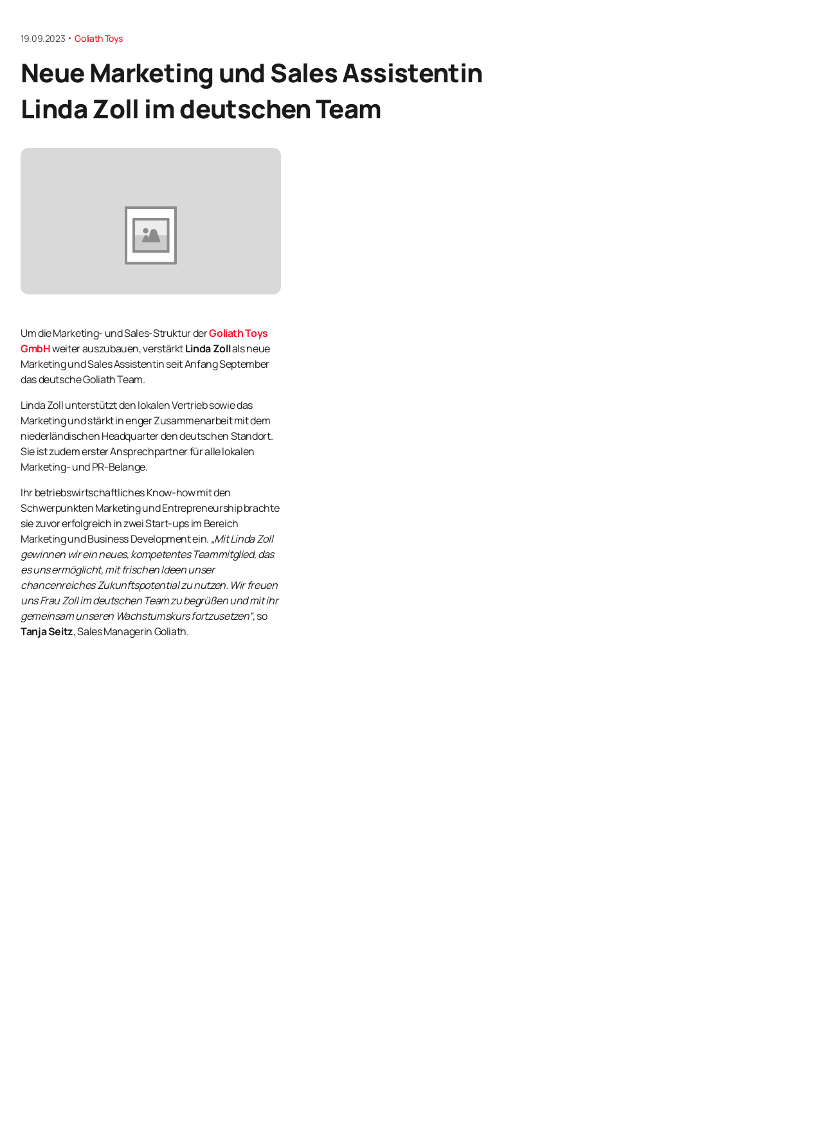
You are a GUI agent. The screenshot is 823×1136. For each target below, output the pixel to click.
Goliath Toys (99, 38)
